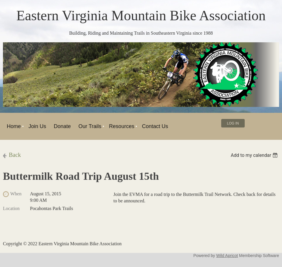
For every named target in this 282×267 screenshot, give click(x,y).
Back (15, 155)
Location (11, 208)
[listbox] (255, 155)
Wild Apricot (227, 255)
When (15, 193)
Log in (233, 123)
